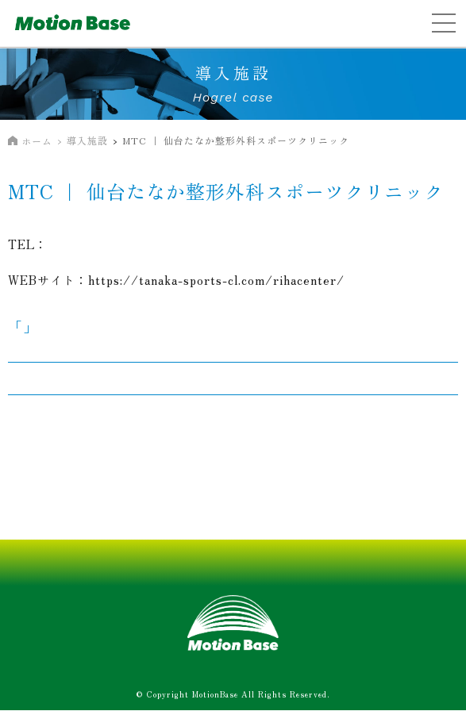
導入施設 (87, 140)
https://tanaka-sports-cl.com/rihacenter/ (216, 279)
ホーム (36, 141)
